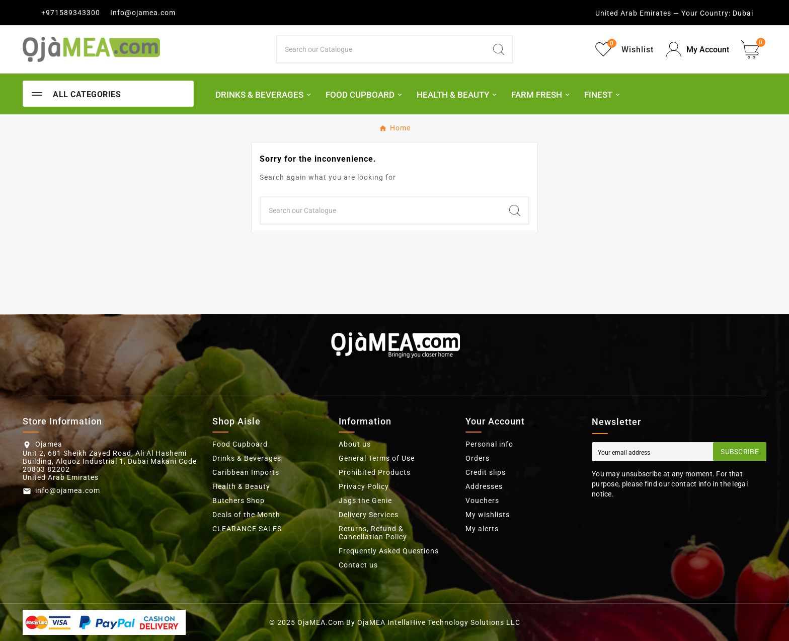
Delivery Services (369, 515)
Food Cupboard (240, 444)
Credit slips (485, 472)
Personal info (489, 444)
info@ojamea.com (67, 490)
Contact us (358, 565)
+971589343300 (70, 13)
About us (355, 444)
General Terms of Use (377, 458)
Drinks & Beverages (246, 458)
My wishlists (487, 515)
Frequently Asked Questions (389, 551)
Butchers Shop (238, 500)
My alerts (482, 529)
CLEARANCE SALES (247, 529)
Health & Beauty (241, 486)
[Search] (381, 49)
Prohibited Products (375, 472)
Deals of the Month (246, 515)
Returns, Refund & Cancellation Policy (373, 533)
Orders (477, 458)
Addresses (484, 486)
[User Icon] (697, 49)
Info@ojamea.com (143, 13)
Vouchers (482, 500)
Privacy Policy (364, 486)
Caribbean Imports (245, 472)
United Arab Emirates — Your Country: (663, 13)
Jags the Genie (365, 500)
